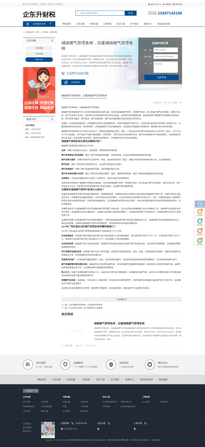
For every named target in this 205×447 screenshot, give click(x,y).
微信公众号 (155, 4)
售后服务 (200, 212)
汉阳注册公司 (126, 402)
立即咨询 (75, 82)
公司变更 (44, 402)
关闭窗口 (121, 299)
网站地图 (179, 4)
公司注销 (26, 411)
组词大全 (94, 440)
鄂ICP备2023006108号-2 (140, 440)
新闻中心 (148, 24)
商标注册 (54, 32)
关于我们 (134, 24)
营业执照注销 (163, 24)
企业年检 (66, 411)
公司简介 (27, 424)
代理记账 (94, 24)
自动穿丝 (101, 440)
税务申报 (84, 402)
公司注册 (80, 24)
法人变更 (146, 402)
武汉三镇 (121, 24)
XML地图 (156, 440)
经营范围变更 (28, 406)
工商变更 (107, 24)
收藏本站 (168, 4)
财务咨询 (84, 411)
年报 (64, 406)
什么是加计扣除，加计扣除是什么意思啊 (85, 308)
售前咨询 (200, 183)
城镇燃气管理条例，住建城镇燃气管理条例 (119, 323)
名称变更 (164, 402)
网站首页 (67, 24)
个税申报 (84, 406)
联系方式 (27, 431)
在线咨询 (200, 174)
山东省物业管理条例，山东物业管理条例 (85, 305)
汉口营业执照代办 (109, 402)
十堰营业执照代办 (113, 440)
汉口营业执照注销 (127, 406)
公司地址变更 (46, 406)
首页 (37, 32)
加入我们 (27, 427)
